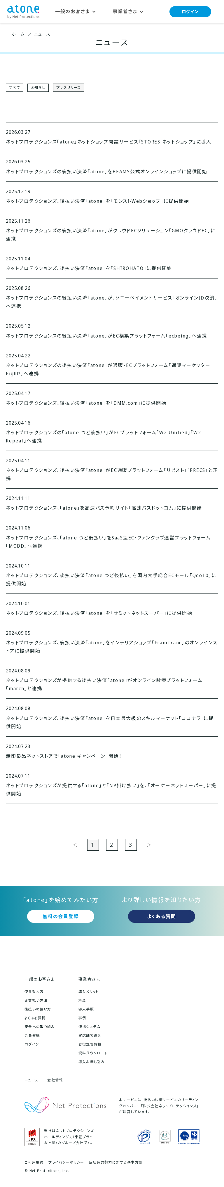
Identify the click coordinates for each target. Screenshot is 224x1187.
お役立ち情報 (90, 1044)
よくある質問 (161, 916)
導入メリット (88, 991)
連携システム (89, 1026)
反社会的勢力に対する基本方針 (116, 1162)
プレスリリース (68, 87)
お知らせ (38, 87)
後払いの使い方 (37, 1009)
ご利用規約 (34, 1162)
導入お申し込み (91, 1061)
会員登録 (32, 1035)
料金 (82, 1000)
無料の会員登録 (61, 916)
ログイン (190, 11)
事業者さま (89, 979)
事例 (82, 1017)
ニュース (31, 1079)
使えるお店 (33, 991)
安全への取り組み (39, 1026)
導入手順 (86, 1009)
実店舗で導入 (90, 1035)
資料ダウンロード (93, 1053)
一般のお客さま (39, 979)
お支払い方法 (36, 1000)
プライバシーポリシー (66, 1162)
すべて (14, 87)
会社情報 (55, 1079)
